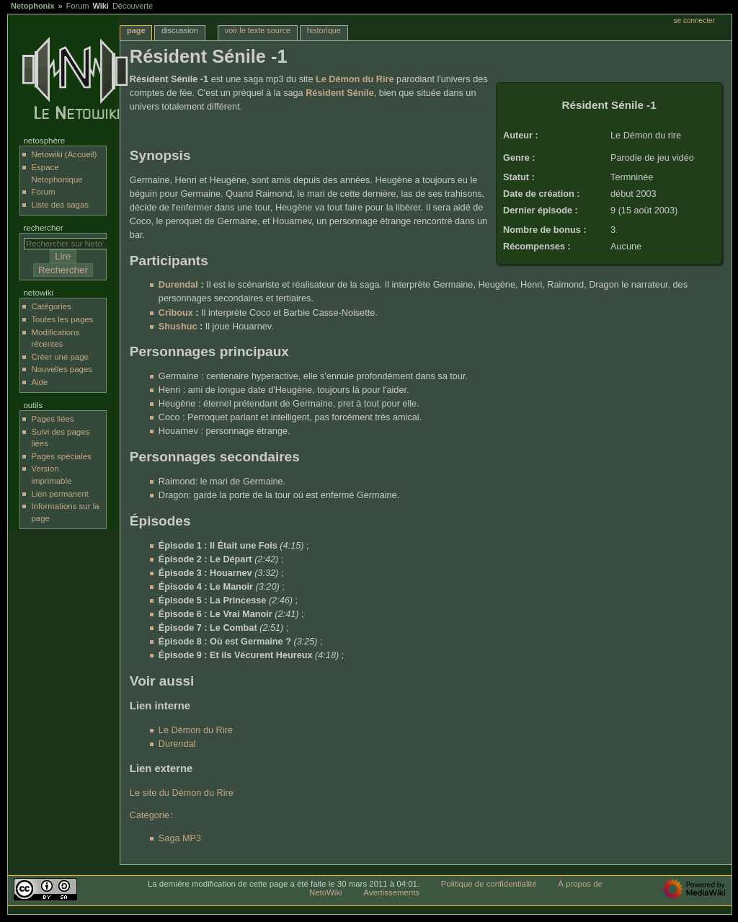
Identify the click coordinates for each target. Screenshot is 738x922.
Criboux (176, 313)
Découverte (132, 5)
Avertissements (391, 892)
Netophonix (33, 5)
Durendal (178, 285)
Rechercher (43, 227)
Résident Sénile (339, 93)
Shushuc (178, 327)
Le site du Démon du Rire (182, 793)
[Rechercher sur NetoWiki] (69, 243)
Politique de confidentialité (489, 883)
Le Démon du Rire (355, 79)
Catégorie (149, 815)
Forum (77, 5)
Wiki (100, 5)
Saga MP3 (180, 838)
